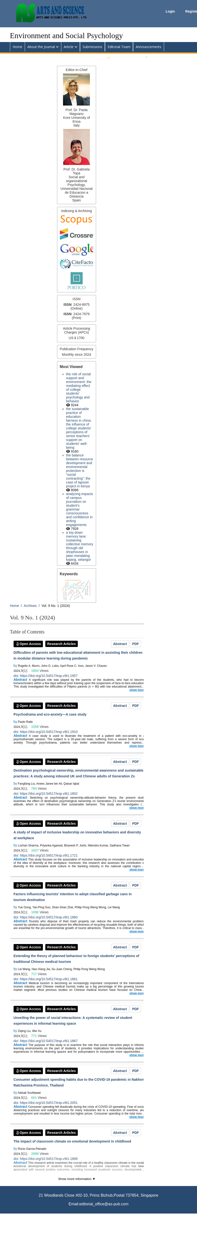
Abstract (120, 644)
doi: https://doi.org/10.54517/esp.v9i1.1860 (46, 917)
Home (17, 46)
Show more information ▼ (76, 1179)
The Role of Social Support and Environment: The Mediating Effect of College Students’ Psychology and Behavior (78, 387)
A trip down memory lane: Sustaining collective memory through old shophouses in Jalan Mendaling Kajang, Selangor (79, 546)
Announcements (148, 46)
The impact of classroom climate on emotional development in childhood (72, 1141)
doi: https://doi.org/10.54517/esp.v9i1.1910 (46, 732)
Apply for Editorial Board (168, 56)
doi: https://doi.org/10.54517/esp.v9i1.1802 (46, 794)
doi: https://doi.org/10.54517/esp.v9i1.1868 (46, 1159)
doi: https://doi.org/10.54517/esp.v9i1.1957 (46, 676)
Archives (30, 606)
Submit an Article (125, 56)
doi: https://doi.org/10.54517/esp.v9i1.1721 (46, 855)
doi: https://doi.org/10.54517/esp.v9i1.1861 (46, 979)
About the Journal (41, 46)
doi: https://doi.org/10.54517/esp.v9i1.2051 (46, 1103)
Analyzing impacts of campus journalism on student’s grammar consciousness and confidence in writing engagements (79, 509)
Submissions (92, 46)
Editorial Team (119, 46)
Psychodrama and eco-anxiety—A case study (50, 714)
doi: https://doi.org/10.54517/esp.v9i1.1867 (46, 1041)
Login (171, 11)
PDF (135, 644)
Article (68, 46)
